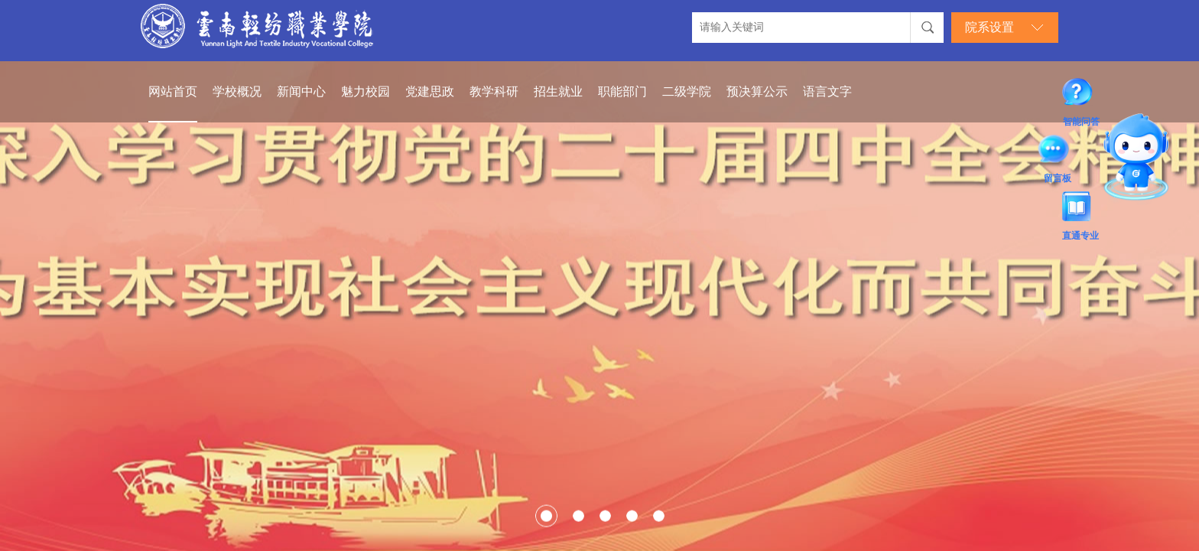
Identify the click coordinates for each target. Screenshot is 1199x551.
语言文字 (827, 91)
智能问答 (1081, 95)
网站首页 (172, 91)
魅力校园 (365, 91)
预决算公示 (757, 91)
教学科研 (494, 91)
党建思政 (429, 91)
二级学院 (686, 91)
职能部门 (622, 91)
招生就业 (558, 91)
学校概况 (237, 91)
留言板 (1057, 151)
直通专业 (1080, 209)
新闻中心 (301, 91)
